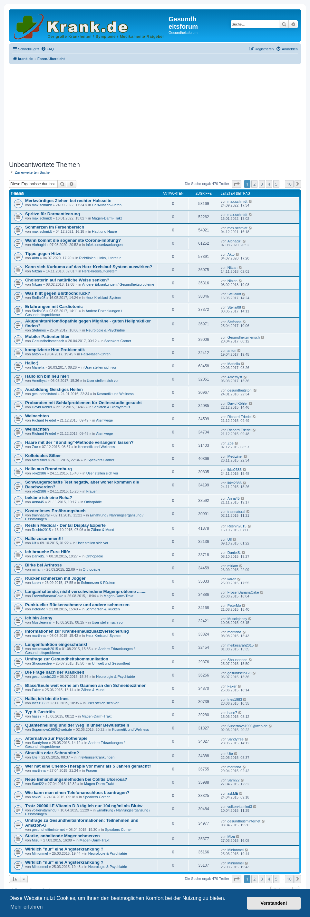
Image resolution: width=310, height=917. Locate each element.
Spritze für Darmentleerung (52, 213)
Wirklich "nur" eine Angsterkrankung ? (64, 849)
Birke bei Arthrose (43, 565)
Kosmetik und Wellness (115, 394)
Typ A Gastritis (40, 711)
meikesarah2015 (45, 649)
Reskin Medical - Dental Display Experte (65, 525)
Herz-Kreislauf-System (100, 271)
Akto (35, 258)
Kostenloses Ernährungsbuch (55, 510)
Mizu (35, 840)
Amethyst (39, 380)
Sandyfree (40, 743)
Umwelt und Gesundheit (111, 663)
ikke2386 (39, 473)
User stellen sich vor (100, 367)
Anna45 (38, 502)
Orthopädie (93, 502)
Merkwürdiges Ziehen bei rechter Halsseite (68, 200)
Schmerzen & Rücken (98, 583)
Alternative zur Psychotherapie (56, 738)
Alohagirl (39, 245)
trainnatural (41, 515)
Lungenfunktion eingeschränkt (56, 644)
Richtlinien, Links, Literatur (100, 258)
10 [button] (289, 184)
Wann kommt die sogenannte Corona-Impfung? (73, 240)
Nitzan (37, 271)
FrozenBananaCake (47, 596)
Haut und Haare (104, 231)
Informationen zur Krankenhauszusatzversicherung (77, 631)
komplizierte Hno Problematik (55, 349)
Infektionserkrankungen (104, 245)
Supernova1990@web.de (52, 729)
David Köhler (42, 407)
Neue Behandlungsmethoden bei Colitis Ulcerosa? (76, 779)
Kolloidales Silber (43, 455)
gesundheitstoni (44, 394)
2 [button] (254, 184)
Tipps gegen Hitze (43, 253)
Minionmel (40, 853)
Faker (36, 690)
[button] (236, 184)
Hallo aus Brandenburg (48, 468)
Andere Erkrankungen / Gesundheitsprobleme (118, 284)
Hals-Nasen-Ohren (106, 205)
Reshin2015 (41, 530)
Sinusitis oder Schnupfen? (52, 752)
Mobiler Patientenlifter (47, 336)
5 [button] (276, 184)
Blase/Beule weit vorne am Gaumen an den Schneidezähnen (86, 685)
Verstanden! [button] (274, 903)
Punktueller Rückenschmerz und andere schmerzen (77, 604)
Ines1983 (39, 703)
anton (36, 354)
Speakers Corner (117, 341)
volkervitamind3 (44, 810)
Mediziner (39, 460)
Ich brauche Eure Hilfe (47, 551)
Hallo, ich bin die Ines (47, 698)
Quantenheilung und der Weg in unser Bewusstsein (77, 725)
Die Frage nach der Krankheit (54, 672)
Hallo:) (31, 363)
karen (36, 583)
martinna (39, 635)
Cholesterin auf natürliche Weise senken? (67, 280)
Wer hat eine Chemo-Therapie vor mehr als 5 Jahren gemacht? (88, 766)
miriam (37, 569)
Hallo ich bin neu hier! (47, 376)
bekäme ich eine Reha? (48, 497)
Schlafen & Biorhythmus (111, 407)
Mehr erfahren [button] (26, 907)
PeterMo (38, 609)
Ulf (34, 543)
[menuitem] (47, 49)
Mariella (38, 367)
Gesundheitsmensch (48, 341)
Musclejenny (42, 622)
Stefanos (39, 330)
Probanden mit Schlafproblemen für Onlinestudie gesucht (83, 402)
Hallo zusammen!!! (44, 538)
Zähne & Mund (102, 530)
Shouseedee (42, 663)
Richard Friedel (44, 420)
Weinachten (37, 415)
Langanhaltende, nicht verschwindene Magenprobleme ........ (86, 591)
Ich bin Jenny (38, 618)
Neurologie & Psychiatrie (105, 330)
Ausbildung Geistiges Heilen (54, 389)
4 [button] (269, 184)
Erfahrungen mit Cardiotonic (54, 306)
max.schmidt (42, 205)
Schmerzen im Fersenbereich (54, 227)
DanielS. (38, 556)
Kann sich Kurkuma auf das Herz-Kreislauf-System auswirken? (88, 266)
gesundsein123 (44, 676)
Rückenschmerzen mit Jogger (55, 578)
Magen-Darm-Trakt (107, 218)
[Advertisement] (155, 111)
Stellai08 (38, 298)
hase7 (37, 716)
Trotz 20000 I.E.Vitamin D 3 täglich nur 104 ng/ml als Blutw (83, 805)
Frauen (92, 491)
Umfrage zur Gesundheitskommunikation (66, 659)
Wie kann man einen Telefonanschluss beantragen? (77, 792)
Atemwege (104, 420)
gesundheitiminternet (48, 829)
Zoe (35, 447)
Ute (34, 757)
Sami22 (38, 784)
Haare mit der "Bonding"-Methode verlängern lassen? (79, 442)
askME (37, 797)
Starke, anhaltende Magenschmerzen (62, 835)
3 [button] (262, 184)
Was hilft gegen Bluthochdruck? (57, 293)
